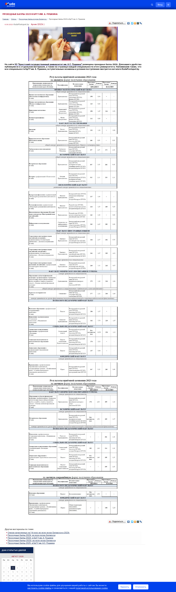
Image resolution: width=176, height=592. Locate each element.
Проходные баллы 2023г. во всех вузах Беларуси (32, 536)
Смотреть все (147, 284)
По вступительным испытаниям (158, 106)
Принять (124, 587)
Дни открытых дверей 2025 (158, 277)
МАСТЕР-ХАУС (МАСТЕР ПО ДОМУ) (157, 245)
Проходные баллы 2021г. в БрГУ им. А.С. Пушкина (31, 543)
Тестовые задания (150, 198)
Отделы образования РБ (152, 301)
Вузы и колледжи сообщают (159, 273)
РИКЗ (144, 304)
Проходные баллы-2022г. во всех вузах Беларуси (32, 541)
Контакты (131, 556)
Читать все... (147, 149)
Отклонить (140, 587)
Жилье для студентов (156, 280)
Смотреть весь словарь (151, 255)
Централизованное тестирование (156, 196)
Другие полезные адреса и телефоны (158, 312)
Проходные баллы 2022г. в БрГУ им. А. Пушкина (31, 539)
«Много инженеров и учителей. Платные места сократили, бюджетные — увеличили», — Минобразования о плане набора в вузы (157, 166)
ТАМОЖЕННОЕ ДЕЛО (151, 229)
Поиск (158, 56)
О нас (107, 556)
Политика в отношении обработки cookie (25, 579)
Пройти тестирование (151, 95)
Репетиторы (147, 324)
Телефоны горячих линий (153, 297)
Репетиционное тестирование (154, 193)
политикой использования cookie (92, 588)
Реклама (118, 556)
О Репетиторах (148, 210)
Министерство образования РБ (155, 308)
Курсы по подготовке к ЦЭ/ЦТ (154, 120)
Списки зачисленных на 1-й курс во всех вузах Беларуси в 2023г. (39, 534)
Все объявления (149, 332)
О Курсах (146, 213)
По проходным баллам (154, 109)
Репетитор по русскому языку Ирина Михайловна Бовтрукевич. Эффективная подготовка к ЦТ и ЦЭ (157, 349)
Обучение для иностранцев (155, 556)
